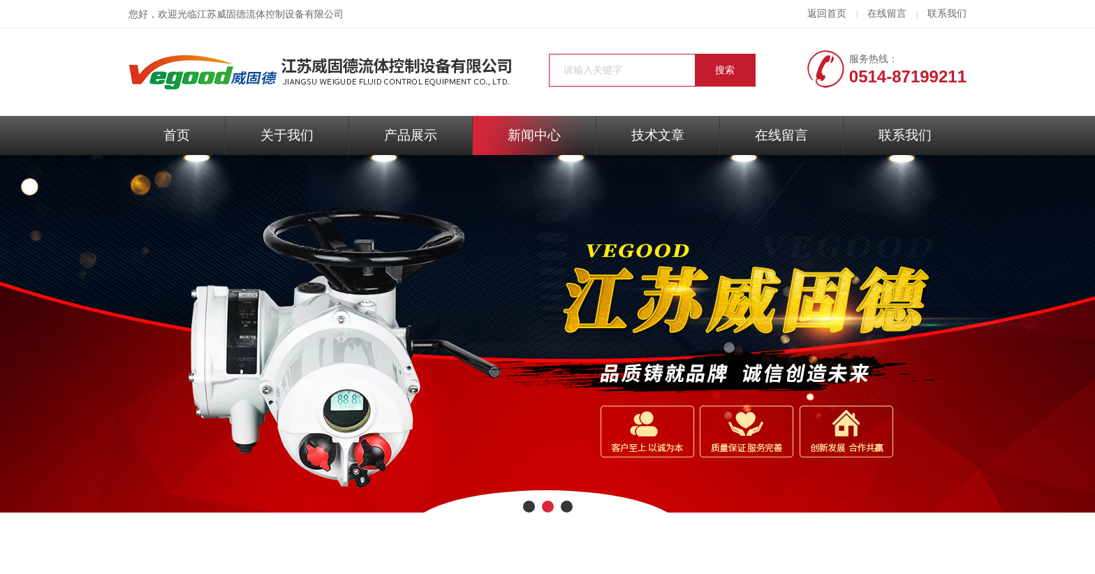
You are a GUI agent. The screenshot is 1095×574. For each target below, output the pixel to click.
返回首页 (826, 13)
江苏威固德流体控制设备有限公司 (270, 14)
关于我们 (287, 135)
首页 (176, 135)
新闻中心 (534, 135)
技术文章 (657, 135)
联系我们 (947, 13)
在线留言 (886, 13)
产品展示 (410, 135)
